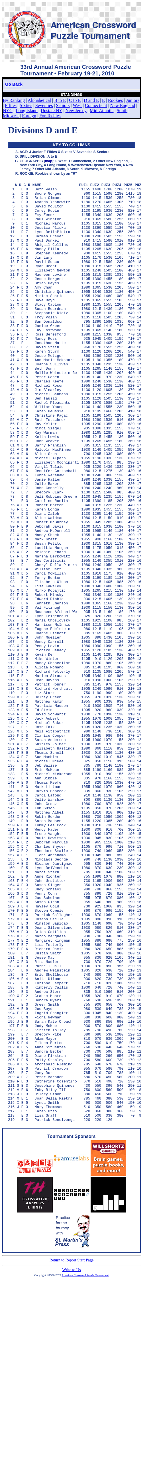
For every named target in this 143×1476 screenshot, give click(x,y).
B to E (60, 100)
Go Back (14, 84)
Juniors (132, 100)
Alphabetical (39, 100)
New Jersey (76, 110)
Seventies (44, 105)
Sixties (26, 105)
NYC (8, 110)
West (77, 105)
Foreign (29, 115)
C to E (75, 100)
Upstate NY (51, 110)
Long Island (27, 110)
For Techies (50, 115)
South (122, 110)
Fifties (11, 105)
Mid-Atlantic (102, 110)
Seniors (63, 105)
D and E (91, 100)
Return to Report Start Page (72, 1448)
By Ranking (14, 100)
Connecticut (96, 105)
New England (122, 105)
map (48, 161)
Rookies (115, 100)
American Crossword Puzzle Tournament (85, 1463)
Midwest (11, 115)
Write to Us (71, 1458)
